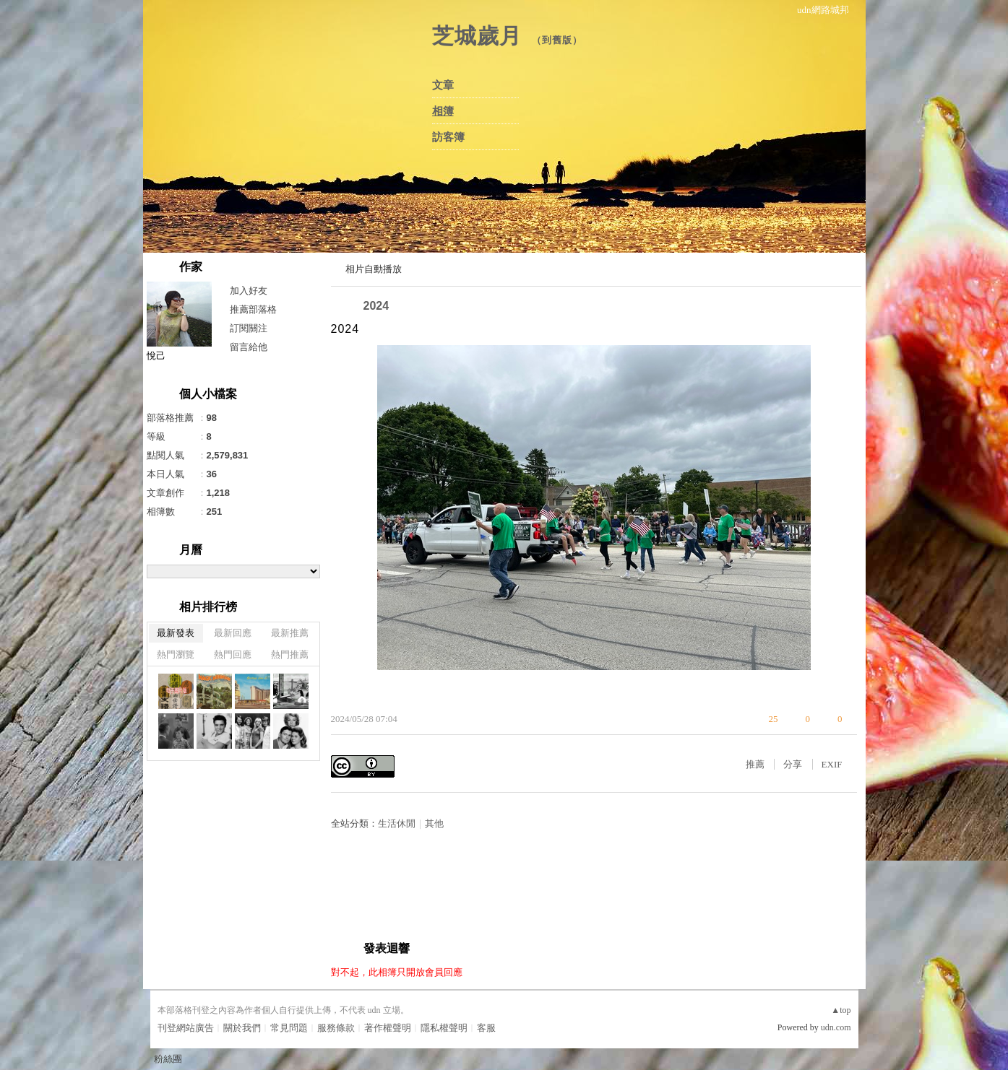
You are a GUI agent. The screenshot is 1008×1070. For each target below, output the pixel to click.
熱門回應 (232, 654)
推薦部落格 (253, 309)
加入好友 (248, 290)
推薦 (755, 764)
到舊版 (557, 40)
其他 (434, 823)
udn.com (836, 1027)
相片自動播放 (373, 269)
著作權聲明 (387, 1027)
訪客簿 (448, 137)
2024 (376, 306)
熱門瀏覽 (175, 654)
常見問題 (289, 1027)
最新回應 (232, 632)
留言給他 (248, 347)
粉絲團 (168, 1058)
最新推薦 (290, 632)
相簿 (443, 111)
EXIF (832, 764)
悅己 (156, 355)
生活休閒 (396, 823)
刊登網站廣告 (186, 1027)
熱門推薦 (290, 654)
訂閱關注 (248, 328)
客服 (486, 1027)
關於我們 (242, 1027)
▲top (840, 1010)
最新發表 (175, 632)
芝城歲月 (477, 36)
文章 (443, 85)
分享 (792, 764)
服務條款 (336, 1027)
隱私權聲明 (444, 1027)
